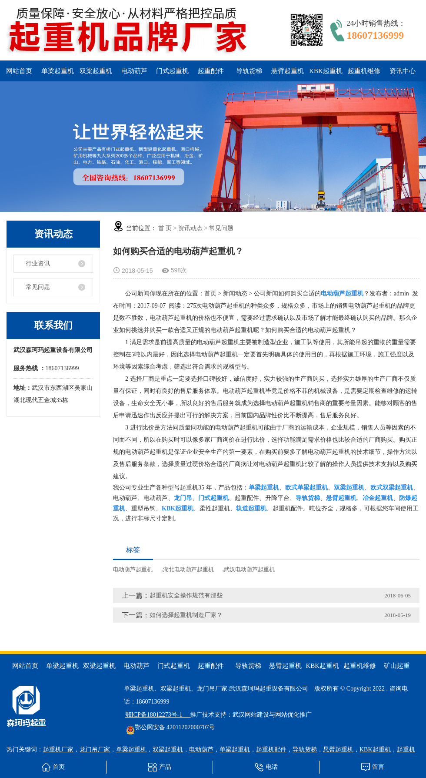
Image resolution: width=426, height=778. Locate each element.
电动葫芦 (134, 70)
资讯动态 (190, 228)
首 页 (165, 228)
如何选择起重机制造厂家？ (186, 615)
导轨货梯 (249, 70)
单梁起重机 (57, 70)
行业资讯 (38, 263)
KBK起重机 (326, 70)
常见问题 (38, 287)
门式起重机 (172, 70)
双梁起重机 (96, 70)
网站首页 (19, 70)
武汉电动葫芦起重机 (249, 569)
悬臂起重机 (287, 70)
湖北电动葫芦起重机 (188, 569)
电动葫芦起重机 (133, 569)
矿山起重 (397, 665)
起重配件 (211, 70)
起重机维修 (364, 70)
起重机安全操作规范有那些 (186, 595)
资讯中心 (402, 70)
